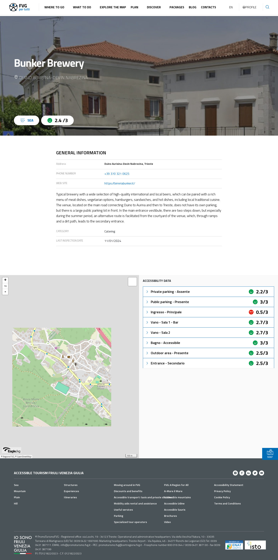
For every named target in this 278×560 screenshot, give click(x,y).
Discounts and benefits (128, 491)
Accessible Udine (174, 503)
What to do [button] (82, 7)
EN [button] (231, 7)
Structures (70, 485)
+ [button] (5, 280)
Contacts (208, 7)
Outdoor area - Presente (166, 353)
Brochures (170, 516)
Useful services (123, 510)
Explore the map (113, 7)
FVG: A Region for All (176, 485)
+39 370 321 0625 (116, 173)
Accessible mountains (177, 497)
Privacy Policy (222, 491)
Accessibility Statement (228, 485)
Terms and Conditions (227, 503)
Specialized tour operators (130, 522)
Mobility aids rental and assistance (135, 503)
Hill (16, 503)
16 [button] (5, 286)
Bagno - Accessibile (162, 342)
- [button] (5, 292)
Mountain (20, 491)
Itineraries (70, 497)
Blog (192, 7)
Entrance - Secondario (165, 363)
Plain (17, 497)
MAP (270, 454)
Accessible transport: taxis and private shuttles (143, 497)
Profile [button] (249, 7)
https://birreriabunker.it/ (119, 183)
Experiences (71, 491)
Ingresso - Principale (163, 312)
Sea (16, 485)
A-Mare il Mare (173, 491)
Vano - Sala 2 (157, 332)
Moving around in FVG (127, 485)
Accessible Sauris (174, 510)
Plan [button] (134, 7)
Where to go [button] (54, 7)
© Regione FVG (7, 456)
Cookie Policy (222, 497)
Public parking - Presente (167, 301)
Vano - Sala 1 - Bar (161, 322)
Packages (177, 7)
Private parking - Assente (167, 291)
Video (167, 522)
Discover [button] (154, 7)
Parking (118, 516)
